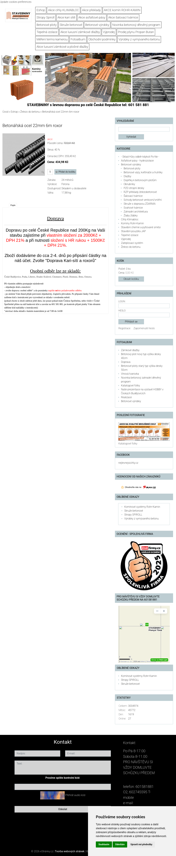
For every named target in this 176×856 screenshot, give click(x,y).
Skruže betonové (71, 25)
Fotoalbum (78, 39)
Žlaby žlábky (130, 215)
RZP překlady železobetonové (140, 192)
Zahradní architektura (136, 211)
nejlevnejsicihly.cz (128, 462)
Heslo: (122, 310)
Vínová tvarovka (130, 373)
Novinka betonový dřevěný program (136, 25)
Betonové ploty (47, 25)
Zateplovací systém (132, 243)
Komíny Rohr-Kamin (132, 223)
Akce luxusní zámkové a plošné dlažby (62, 47)
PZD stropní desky (134, 188)
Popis (13, 205)
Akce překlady (91, 10)
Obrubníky (129, 184)
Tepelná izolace (47, 32)
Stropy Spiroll (46, 17)
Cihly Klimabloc (129, 219)
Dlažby (127, 176)
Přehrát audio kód (75, 795)
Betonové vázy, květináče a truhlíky (143, 172)
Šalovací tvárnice (133, 195)
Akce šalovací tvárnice (123, 17)
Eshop (41, 10)
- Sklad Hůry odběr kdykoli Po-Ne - (140, 156)
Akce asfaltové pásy (91, 17)
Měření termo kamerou (52, 39)
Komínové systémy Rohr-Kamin (142, 506)
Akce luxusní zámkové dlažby (80, 32)
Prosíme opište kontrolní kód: (62, 777)
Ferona (65, 184)
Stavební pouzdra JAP (133, 231)
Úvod (5, 111)
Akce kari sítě (66, 17)
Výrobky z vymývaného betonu (139, 39)
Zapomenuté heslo (144, 328)
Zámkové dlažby (130, 350)
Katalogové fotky (130, 385)
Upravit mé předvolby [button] (141, 844)
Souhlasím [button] (103, 844)
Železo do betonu (30, 111)
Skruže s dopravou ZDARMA (139, 203)
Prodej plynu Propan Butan (136, 32)
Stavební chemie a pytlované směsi (141, 227)
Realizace (126, 397)
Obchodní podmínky (102, 39)
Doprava (125, 362)
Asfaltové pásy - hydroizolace (137, 160)
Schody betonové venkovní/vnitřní (143, 199)
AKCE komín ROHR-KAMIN (122, 10)
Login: (121, 301)
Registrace (124, 328)
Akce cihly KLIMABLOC (63, 10)
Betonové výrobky (97, 25)
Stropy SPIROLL (133, 514)
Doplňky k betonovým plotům (140, 180)
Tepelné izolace (129, 235)
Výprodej (109, 32)
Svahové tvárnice (133, 207)
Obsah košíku (131, 278)
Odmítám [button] (120, 844)
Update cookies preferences (16, 1)
